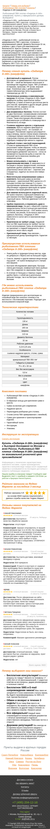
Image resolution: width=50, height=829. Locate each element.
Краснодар (36, 768)
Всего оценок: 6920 (37, 665)
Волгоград (24, 768)
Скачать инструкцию (11, 439)
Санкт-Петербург (10, 755)
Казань (28, 758)
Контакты (25, 787)
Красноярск (24, 765)
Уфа (14, 765)
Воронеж (12, 768)
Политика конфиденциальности (25, 798)
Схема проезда (25, 817)
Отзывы (25, 790)
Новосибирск (26, 755)
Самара (20, 762)
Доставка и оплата (25, 780)
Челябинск (39, 758)
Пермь (34, 765)
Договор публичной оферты (25, 794)
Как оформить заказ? (25, 783)
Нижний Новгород (14, 758)
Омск (11, 762)
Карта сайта (42, 827)
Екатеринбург (42, 755)
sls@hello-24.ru (28, 819)
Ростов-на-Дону (33, 762)
